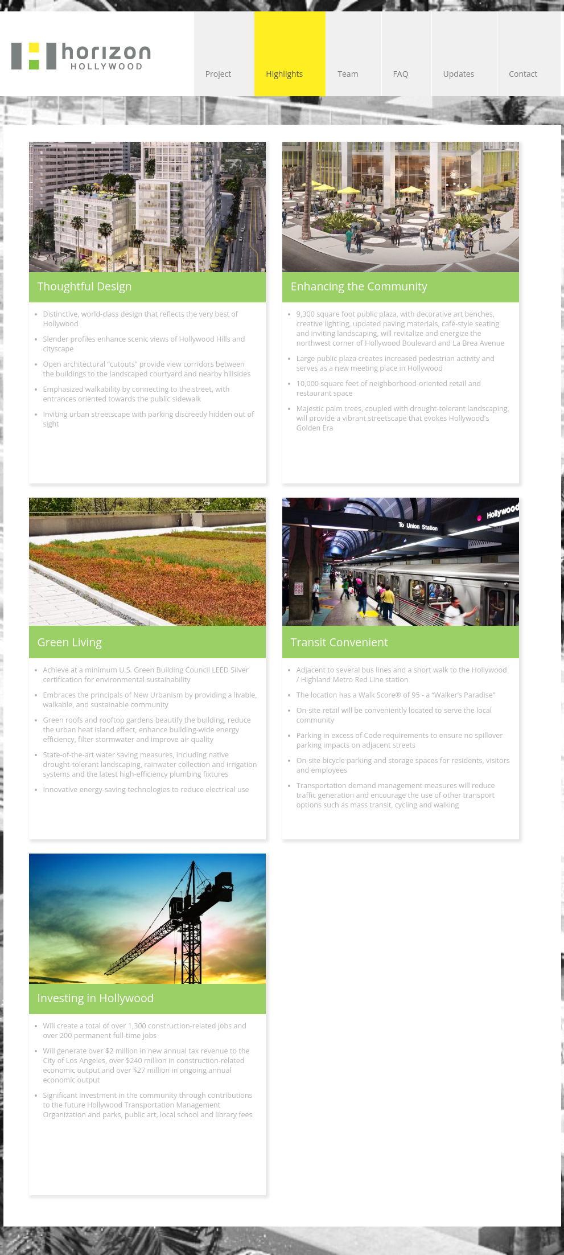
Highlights (284, 73)
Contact (523, 73)
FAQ (401, 73)
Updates (459, 73)
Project (218, 73)
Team (347, 73)
